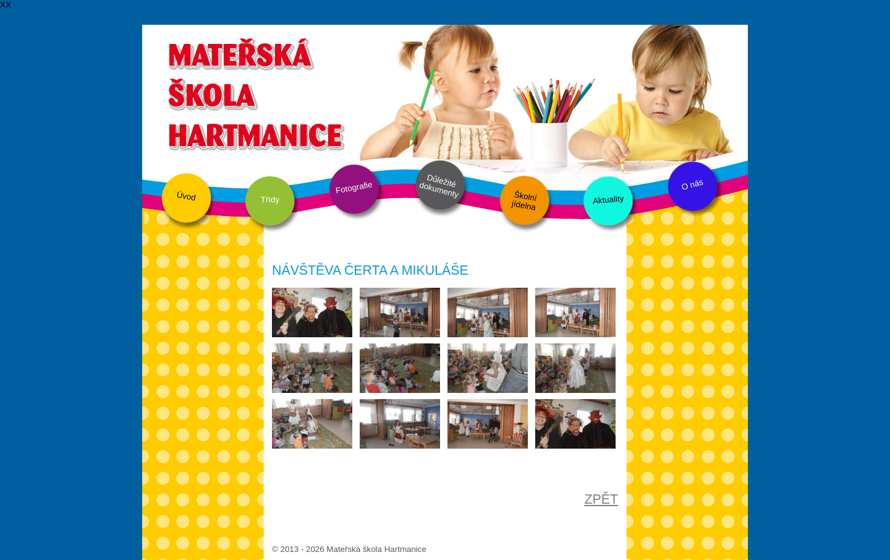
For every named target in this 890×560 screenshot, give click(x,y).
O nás (692, 185)
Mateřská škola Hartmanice (255, 93)
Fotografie (354, 187)
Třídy (270, 199)
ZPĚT (601, 499)
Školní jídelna (524, 201)
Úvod (186, 196)
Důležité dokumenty (439, 186)
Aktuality (608, 199)
